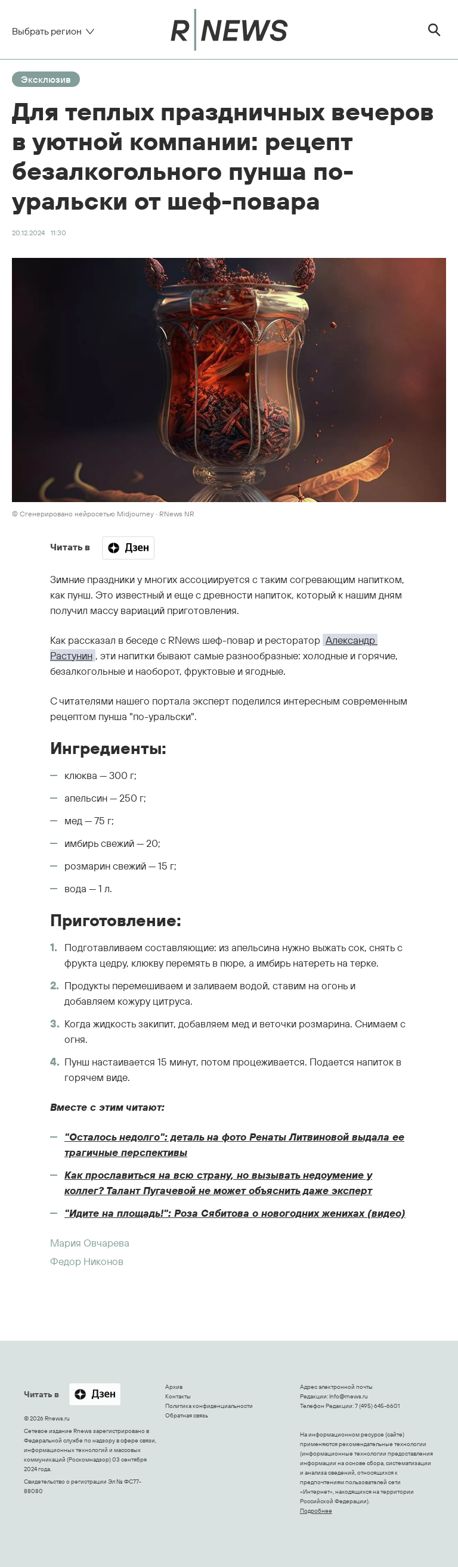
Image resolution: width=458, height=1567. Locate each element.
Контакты (178, 1396)
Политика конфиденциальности (209, 1406)
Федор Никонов (86, 1261)
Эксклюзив (46, 79)
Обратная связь (186, 1415)
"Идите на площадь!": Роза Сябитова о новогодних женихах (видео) (235, 1213)
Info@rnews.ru (348, 1396)
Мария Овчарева (89, 1242)
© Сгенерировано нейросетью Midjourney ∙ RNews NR (103, 513)
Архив (173, 1387)
